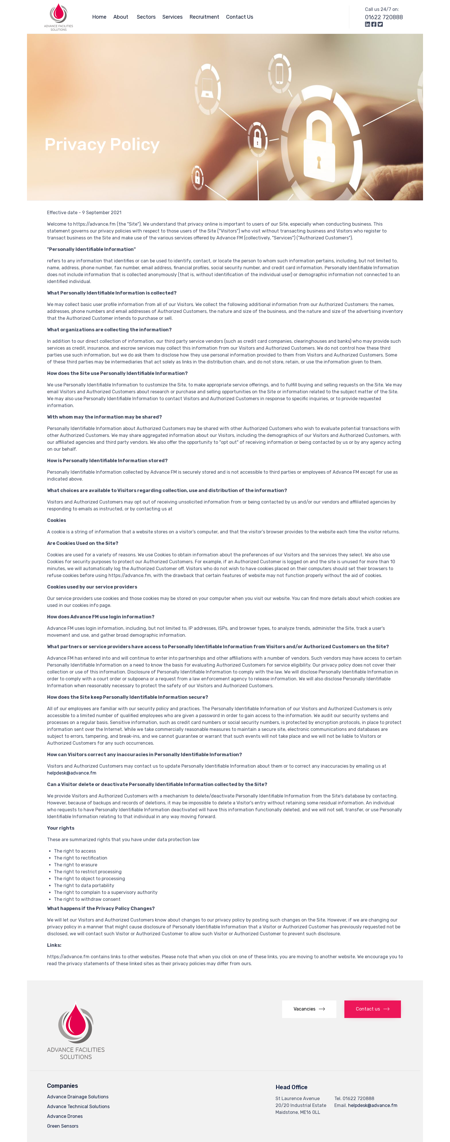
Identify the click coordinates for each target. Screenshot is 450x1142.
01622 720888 (384, 17)
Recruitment (204, 17)
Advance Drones (65, 1116)
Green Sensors (62, 1126)
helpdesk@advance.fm (71, 773)
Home (99, 17)
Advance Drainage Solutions (77, 1097)
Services (172, 17)
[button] (309, 1009)
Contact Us (239, 17)
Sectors (146, 17)
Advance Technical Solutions (78, 1106)
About (121, 17)
